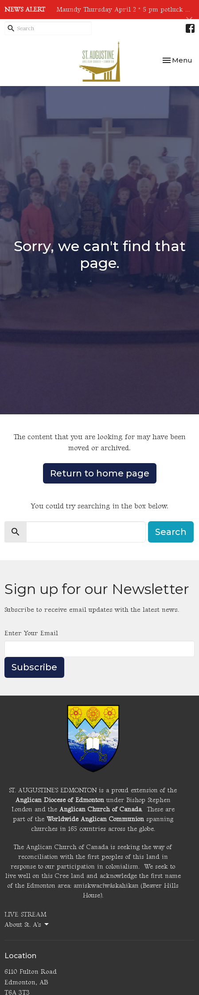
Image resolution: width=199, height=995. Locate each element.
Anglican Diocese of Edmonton (60, 800)
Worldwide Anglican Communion (95, 819)
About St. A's (27, 924)
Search (171, 532)
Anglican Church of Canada (100, 809)
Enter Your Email (31, 633)
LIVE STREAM (25, 914)
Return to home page (99, 473)
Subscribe (34, 667)
